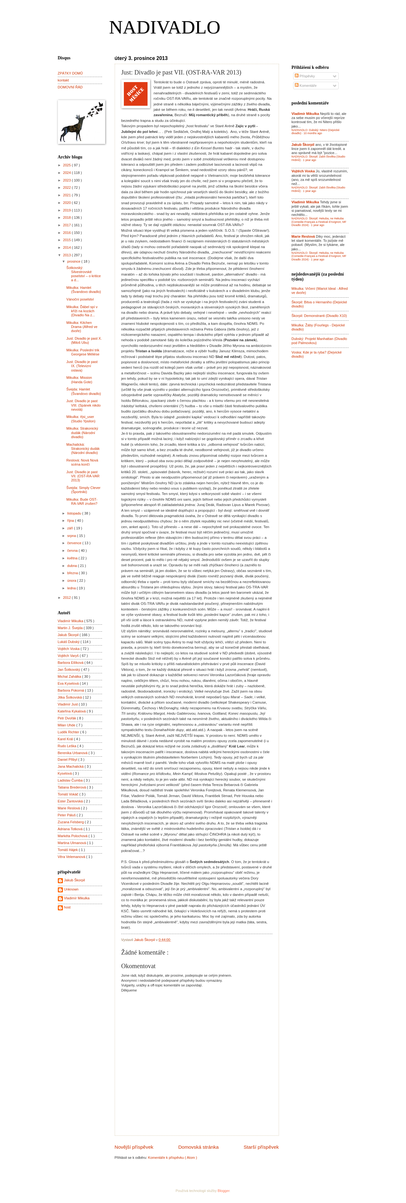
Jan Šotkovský (69, 669)
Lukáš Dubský (69, 642)
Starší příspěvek (261, 1147)
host (67, 907)
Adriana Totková (71, 829)
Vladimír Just (68, 704)
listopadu (74, 513)
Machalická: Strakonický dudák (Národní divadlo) (83, 449)
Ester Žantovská (71, 801)
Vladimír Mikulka (71, 621)
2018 (67, 217)
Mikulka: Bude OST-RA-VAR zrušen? (81, 501)
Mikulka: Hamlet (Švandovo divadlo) (83, 290)
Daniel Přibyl (68, 759)
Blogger (223, 1191)
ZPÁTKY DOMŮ (70, 73)
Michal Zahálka (70, 676)
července (74, 543)
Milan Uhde (67, 725)
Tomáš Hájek (68, 850)
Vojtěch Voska (69, 649)
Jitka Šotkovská (70, 697)
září (70, 528)
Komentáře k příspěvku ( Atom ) (172, 1157)
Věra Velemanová (72, 857)
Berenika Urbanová (73, 753)
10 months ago (313, 133)
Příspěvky (305, 76)
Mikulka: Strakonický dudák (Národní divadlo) (82, 432)
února (72, 580)
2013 (67, 255)
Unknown (71, 889)
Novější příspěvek (134, 1147)
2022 (67, 187)
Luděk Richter (69, 732)
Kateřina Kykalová (72, 711)
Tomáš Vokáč (69, 794)
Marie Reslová (69, 808)
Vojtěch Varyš (69, 656)
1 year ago (309, 160)
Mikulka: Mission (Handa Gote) (79, 380)
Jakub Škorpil (69, 635)
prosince (74, 261)
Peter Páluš (67, 815)
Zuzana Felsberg (71, 822)
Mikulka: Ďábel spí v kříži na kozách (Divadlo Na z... (82, 311)
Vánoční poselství (80, 299)
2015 (67, 240)
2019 (67, 210)
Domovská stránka (198, 1147)
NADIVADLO (164, 27)
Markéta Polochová (73, 836)
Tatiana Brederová (72, 787)
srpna (72, 536)
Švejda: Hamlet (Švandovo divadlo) (83, 391)
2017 (67, 225)
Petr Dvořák (67, 718)
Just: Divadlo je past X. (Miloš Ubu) (84, 340)
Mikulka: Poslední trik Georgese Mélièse (83, 352)
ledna (72, 588)
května (73, 558)
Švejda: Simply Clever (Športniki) (83, 490)
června (73, 550)
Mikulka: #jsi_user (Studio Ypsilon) (80, 419)
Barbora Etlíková (71, 662)
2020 (67, 203)
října (71, 520)
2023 (67, 180)
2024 (67, 173)
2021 (67, 195)
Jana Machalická (71, 766)
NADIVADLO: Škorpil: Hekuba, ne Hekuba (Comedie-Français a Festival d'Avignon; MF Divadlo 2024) (319, 222)
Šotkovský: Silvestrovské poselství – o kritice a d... (83, 274)
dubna (72, 566)
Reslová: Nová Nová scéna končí (82, 462)
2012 (67, 597)
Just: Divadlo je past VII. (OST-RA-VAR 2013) (83, 476)
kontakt (63, 80)
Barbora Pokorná (71, 690)
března (73, 573)
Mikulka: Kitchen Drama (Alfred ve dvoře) (81, 327)
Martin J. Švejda (71, 628)
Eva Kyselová (69, 683)
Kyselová (65, 773)
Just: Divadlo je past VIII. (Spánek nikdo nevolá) (83, 405)
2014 (67, 247)
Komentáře (306, 85)
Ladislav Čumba (71, 780)
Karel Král (66, 739)
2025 (67, 165)
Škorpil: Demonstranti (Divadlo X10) (319, 316)
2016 (67, 233)
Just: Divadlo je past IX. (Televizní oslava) (82, 366)
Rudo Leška (67, 746)
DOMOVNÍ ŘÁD (70, 87)
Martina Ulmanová (72, 843)
